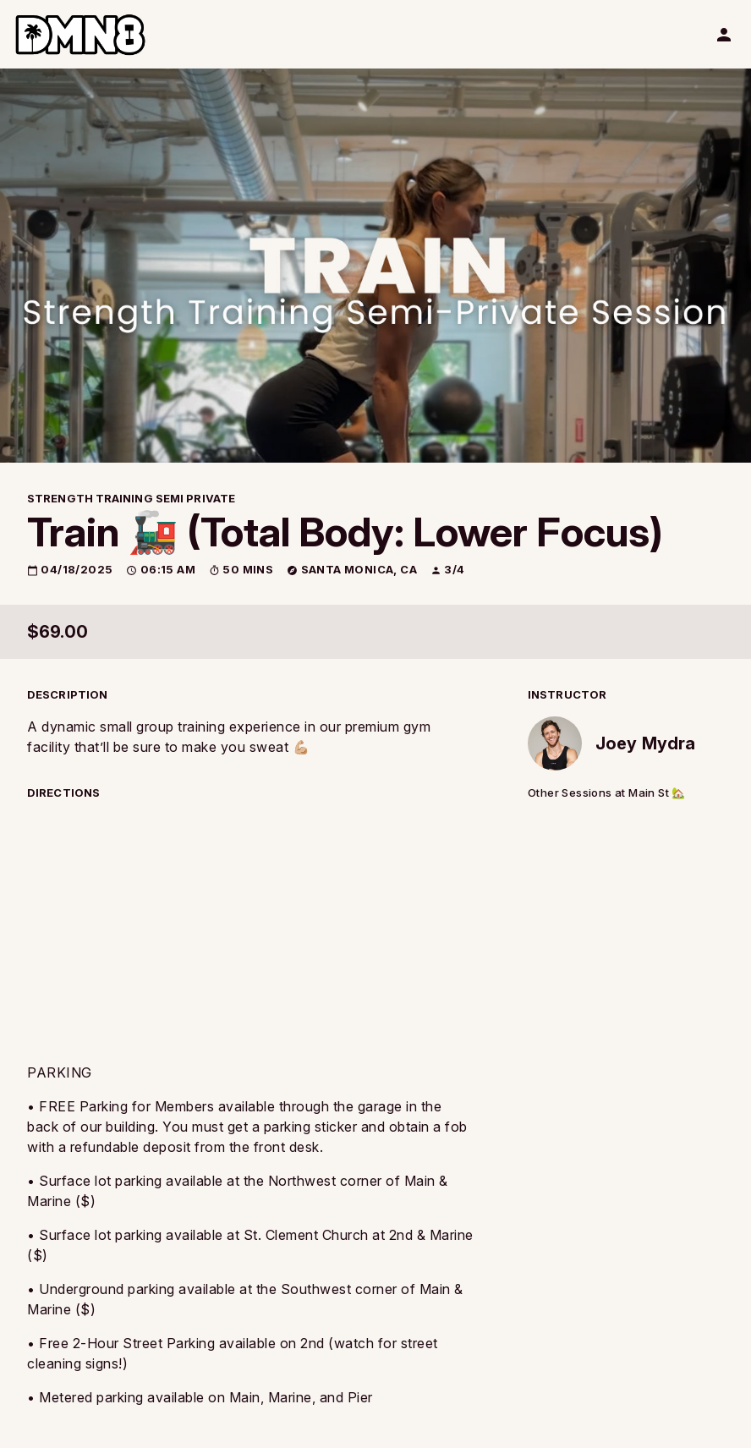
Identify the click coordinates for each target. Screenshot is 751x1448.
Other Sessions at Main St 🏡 (607, 792)
